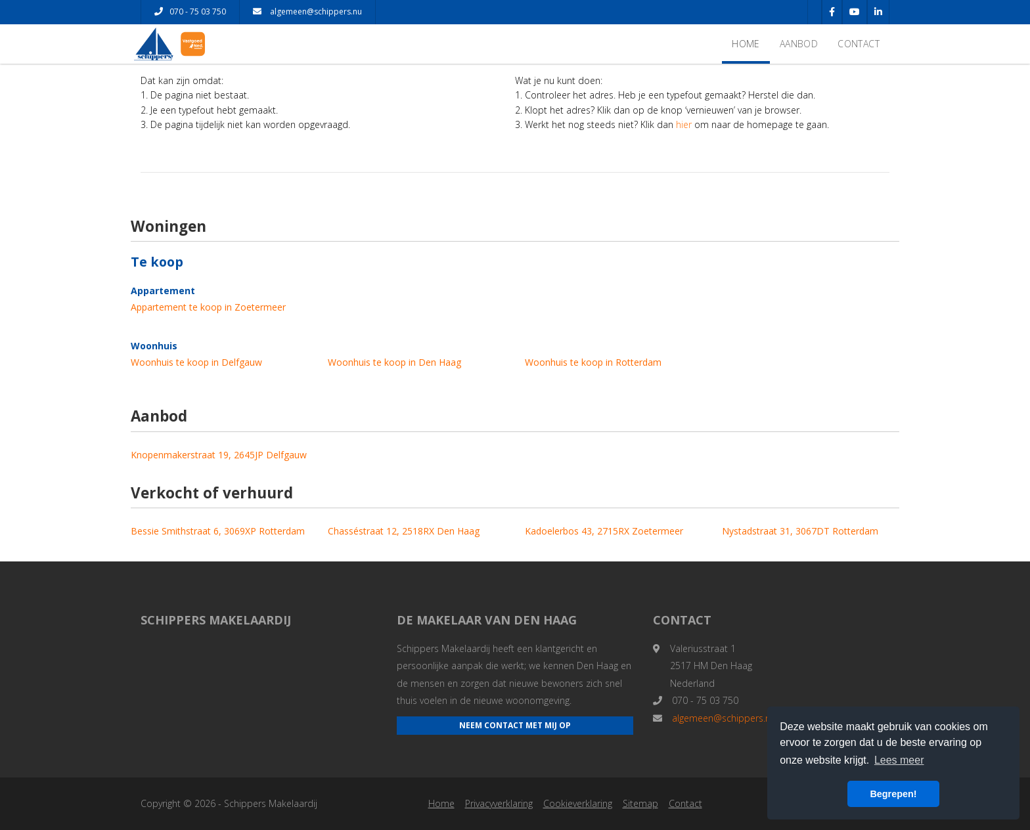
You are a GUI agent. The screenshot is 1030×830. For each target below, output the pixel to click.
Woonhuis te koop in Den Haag (394, 362)
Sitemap (640, 803)
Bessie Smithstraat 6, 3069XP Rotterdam (218, 531)
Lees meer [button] (899, 760)
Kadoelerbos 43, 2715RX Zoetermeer (604, 531)
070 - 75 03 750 (190, 11)
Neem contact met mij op (515, 725)
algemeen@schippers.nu (307, 11)
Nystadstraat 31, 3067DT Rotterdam (800, 531)
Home (746, 43)
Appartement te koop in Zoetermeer (208, 307)
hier (684, 124)
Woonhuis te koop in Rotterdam (593, 362)
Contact (859, 43)
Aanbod (799, 43)
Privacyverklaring (499, 803)
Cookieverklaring (577, 803)
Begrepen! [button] (893, 794)
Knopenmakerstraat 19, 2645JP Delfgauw (219, 454)
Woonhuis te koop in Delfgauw (196, 362)
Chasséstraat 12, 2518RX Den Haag (404, 531)
